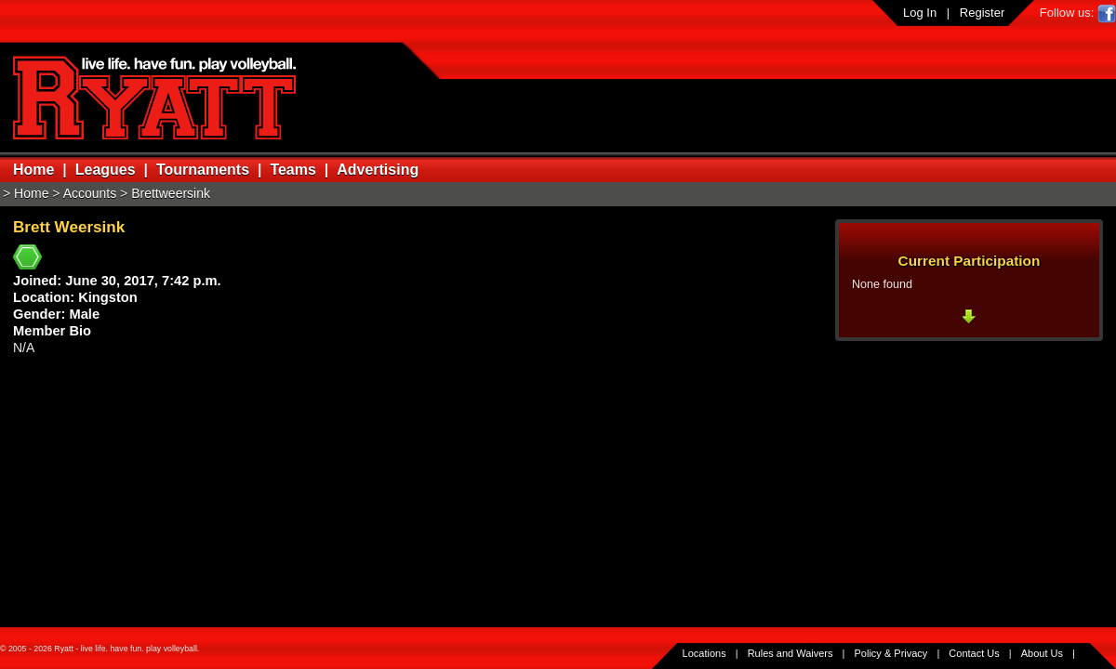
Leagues (105, 169)
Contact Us (974, 653)
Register (982, 13)
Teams (293, 169)
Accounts (90, 193)
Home (33, 169)
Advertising (377, 169)
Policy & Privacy (891, 653)
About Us (1042, 653)
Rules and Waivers (790, 653)
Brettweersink (170, 193)
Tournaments (202, 169)
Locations (704, 653)
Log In (920, 13)
